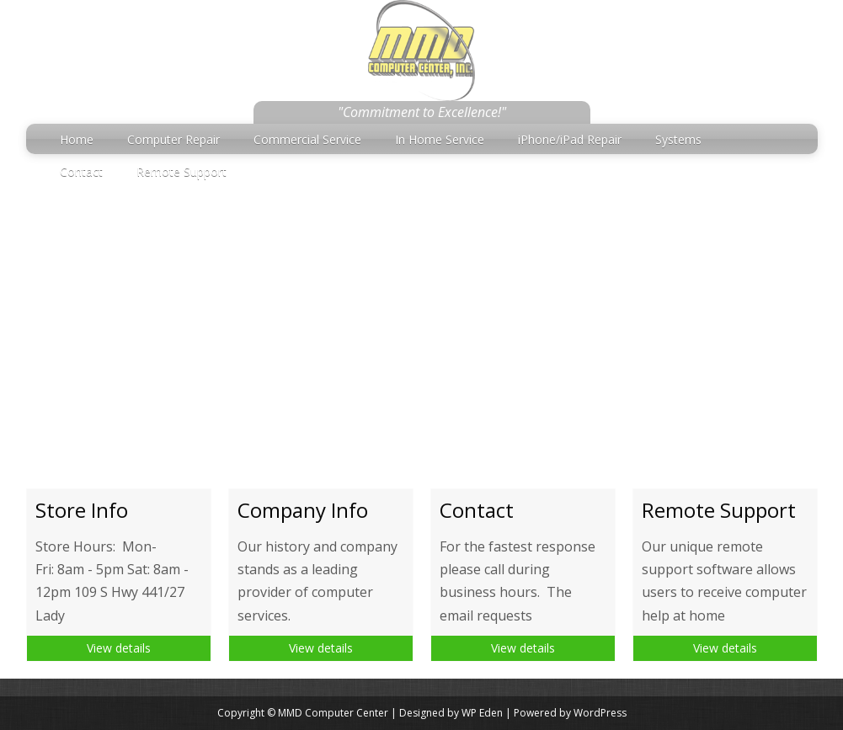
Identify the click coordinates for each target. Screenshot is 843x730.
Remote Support (181, 171)
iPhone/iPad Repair (570, 139)
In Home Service (439, 139)
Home (76, 139)
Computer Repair (173, 139)
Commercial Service (307, 139)
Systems (678, 139)
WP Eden (482, 713)
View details (119, 648)
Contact (81, 171)
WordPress (600, 713)
